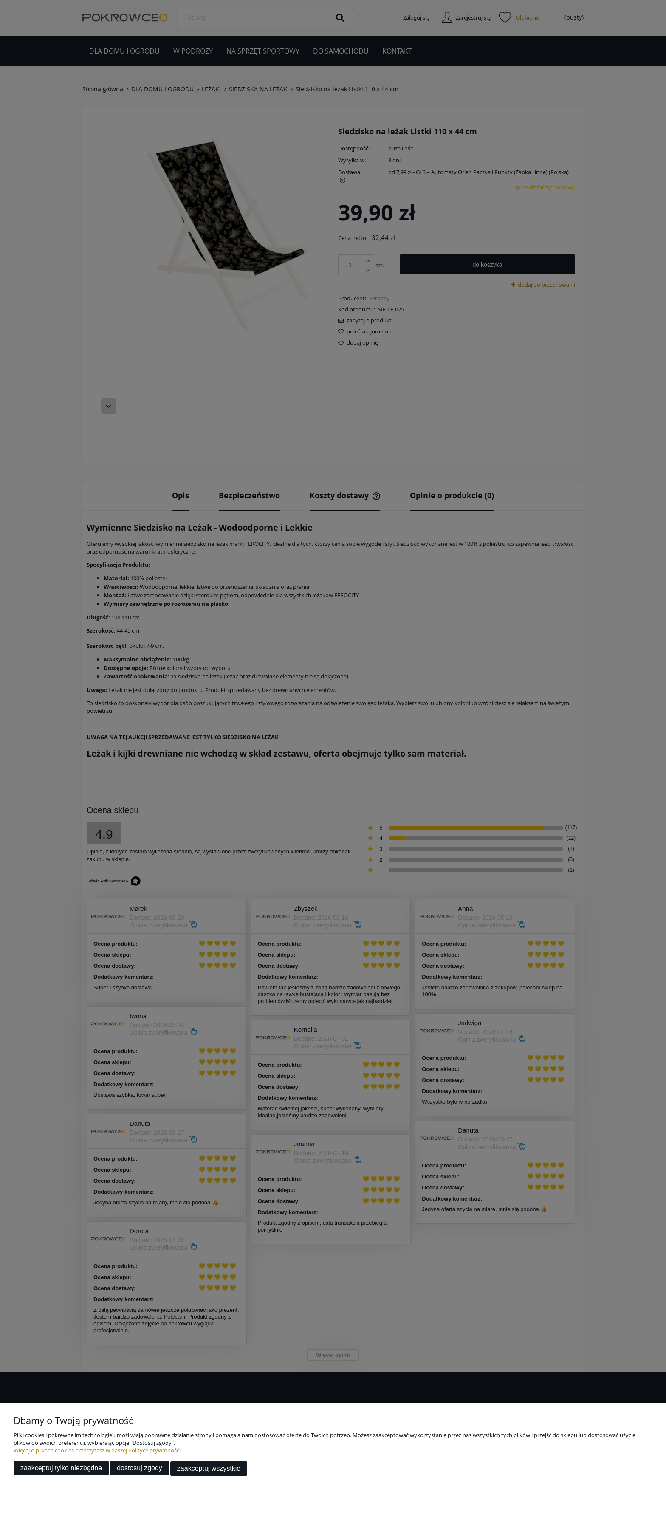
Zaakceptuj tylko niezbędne (61, 1468)
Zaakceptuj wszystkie (208, 1468)
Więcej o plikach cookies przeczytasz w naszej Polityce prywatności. (98, 1451)
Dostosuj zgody (139, 1468)
